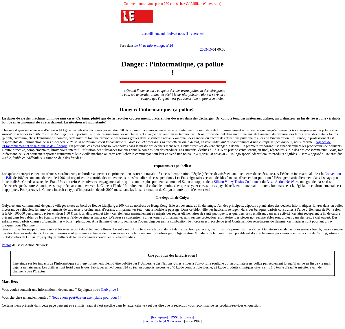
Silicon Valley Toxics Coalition (236, 182)
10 (210, 49)
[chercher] (197, 33)
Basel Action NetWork (282, 182)
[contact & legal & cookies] (162, 321)
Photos (6, 245)
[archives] (187, 317)
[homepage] (159, 317)
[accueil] (147, 33)
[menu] (160, 33)
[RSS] (174, 317)
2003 (203, 49)
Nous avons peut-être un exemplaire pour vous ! (85, 297)
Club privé (108, 289)
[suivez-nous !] (177, 33)
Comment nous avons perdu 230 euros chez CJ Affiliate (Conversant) (173, 4)
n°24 (153, 45)
